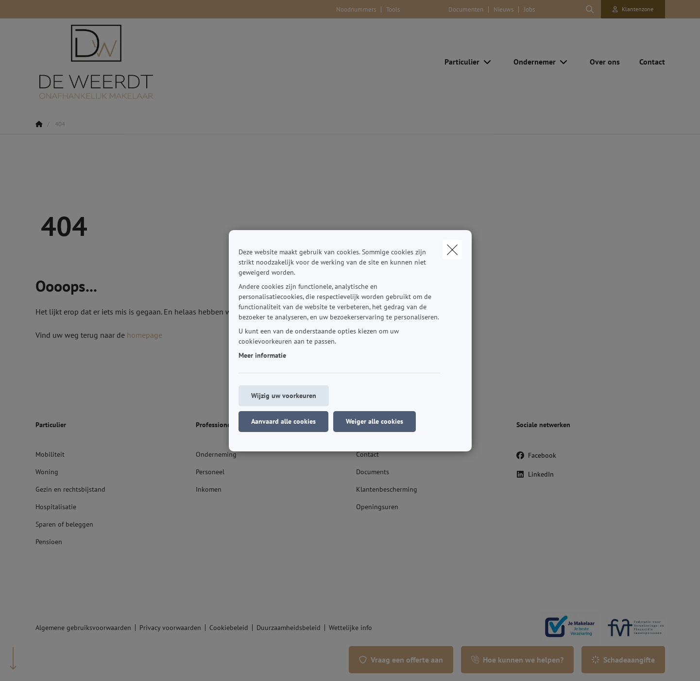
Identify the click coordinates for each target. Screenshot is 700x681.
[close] (452, 249)
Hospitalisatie (55, 506)
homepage (144, 335)
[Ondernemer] (531, 62)
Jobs (529, 9)
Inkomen (209, 489)
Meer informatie (262, 355)
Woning (46, 471)
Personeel (210, 471)
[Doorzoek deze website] (590, 9)
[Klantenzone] (633, 9)
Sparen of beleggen (64, 524)
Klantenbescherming (386, 489)
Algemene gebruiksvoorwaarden (83, 627)
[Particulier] (458, 62)
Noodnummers (356, 9)
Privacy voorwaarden (170, 627)
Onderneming (216, 454)
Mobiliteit (50, 454)
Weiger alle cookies (374, 421)
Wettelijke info (350, 627)
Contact (367, 454)
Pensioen (48, 541)
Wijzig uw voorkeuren (283, 395)
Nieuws (503, 9)
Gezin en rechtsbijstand (70, 489)
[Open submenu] (488, 61)
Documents (372, 471)
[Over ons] (605, 62)
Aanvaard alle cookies (283, 421)
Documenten (465, 9)
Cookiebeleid (228, 627)
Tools (393, 9)
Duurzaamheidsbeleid (288, 627)
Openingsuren (377, 506)
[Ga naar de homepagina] (132, 61)
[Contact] (647, 62)
